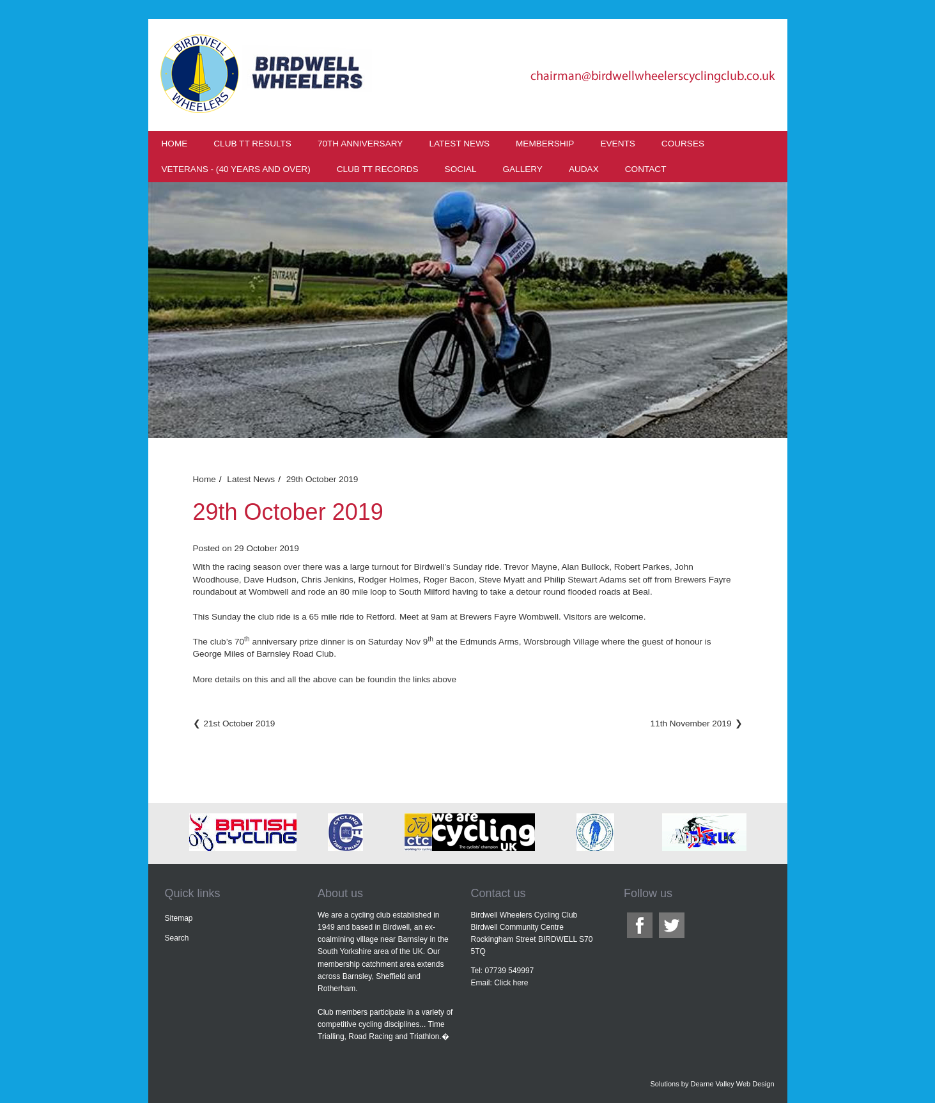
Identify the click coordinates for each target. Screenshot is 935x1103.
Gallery (522, 169)
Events (617, 143)
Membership (545, 143)
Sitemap (179, 918)
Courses (682, 143)
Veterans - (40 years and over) (236, 169)
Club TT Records (378, 169)
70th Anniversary (360, 143)
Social (461, 169)
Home (175, 143)
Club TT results (252, 143)
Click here (511, 982)
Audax (584, 169)
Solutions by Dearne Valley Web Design (712, 1084)
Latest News (459, 143)
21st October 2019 (239, 723)
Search (177, 938)
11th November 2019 (691, 723)
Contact (646, 169)
